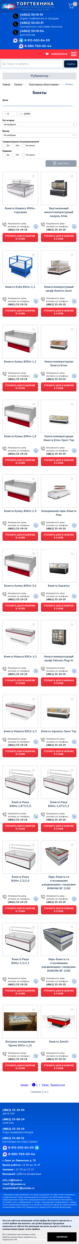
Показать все (57, 1084)
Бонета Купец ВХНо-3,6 (20, 585)
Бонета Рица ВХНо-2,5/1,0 (20, 878)
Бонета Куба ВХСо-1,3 (20, 287)
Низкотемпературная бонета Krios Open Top (59, 438)
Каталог (18, 84)
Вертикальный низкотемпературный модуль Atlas (58, 212)
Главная (6, 84)
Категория (8, 120)
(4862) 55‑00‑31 (32, 23)
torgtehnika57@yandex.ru (18, 1188)
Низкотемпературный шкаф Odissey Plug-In (59, 658)
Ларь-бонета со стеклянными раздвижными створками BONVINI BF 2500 (59, 965)
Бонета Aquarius (59, 585)
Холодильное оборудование (44, 84)
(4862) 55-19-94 (13, 1110)
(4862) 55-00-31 (13, 1138)
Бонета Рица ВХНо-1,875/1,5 (58, 804)
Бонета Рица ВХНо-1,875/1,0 (20, 804)
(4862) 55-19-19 (17, 229)
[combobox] (39, 124)
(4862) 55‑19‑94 (32, 31)
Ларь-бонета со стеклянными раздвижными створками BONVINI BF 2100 (59, 882)
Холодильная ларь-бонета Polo (58, 513)
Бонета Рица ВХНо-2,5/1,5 (20, 961)
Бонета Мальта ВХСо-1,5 (20, 656)
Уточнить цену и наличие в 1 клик (20, 237)
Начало (24, 1084)
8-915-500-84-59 (37, 40)
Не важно (30, 145)
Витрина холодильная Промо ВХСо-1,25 (20, 1043)
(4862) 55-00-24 (13, 1119)
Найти (71, 64)
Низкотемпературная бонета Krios (58, 363)
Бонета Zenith (58, 1041)
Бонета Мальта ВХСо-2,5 (20, 731)
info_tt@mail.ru (12, 1180)
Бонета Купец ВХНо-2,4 (20, 511)
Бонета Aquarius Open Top (58, 731)
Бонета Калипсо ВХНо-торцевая (20, 210)
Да (8, 145)
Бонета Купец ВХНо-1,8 (20, 436)
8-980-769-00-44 (37, 46)
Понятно (62, 1237)
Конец (45, 1084)
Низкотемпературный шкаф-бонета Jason (59, 288)
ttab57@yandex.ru (13, 1184)
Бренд (5, 130)
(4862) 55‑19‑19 (31, 14)
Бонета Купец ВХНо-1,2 (20, 361)
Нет (17, 145)
